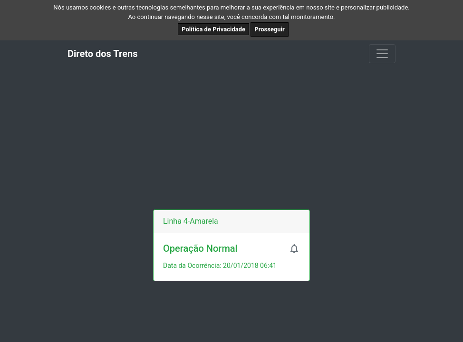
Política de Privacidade (213, 29)
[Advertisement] (231, 138)
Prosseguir (269, 29)
